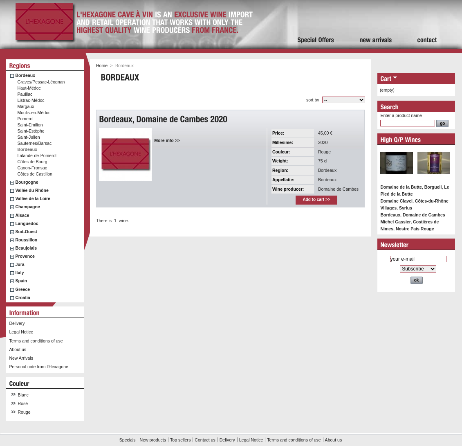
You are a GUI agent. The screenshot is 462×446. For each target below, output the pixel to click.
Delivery (17, 323)
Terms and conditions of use (36, 340)
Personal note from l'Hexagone (38, 366)
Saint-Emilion (30, 124)
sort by (312, 99)
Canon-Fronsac (32, 167)
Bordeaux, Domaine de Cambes (412, 214)
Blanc (23, 394)
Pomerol (25, 118)
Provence (25, 256)
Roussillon (26, 239)
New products (153, 439)
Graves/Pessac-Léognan (41, 81)
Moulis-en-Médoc (33, 112)
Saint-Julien (28, 137)
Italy (19, 272)
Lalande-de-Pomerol (36, 155)
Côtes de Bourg (32, 161)
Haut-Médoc (28, 88)
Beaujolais (26, 248)
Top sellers (180, 439)
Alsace (22, 215)
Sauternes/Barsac (34, 143)
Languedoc (26, 223)
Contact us (205, 439)
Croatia (22, 297)
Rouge (24, 412)
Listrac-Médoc (30, 100)
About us (17, 349)
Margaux (25, 106)
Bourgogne (26, 182)
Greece (22, 289)
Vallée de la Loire (32, 198)
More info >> (167, 140)
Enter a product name (401, 115)
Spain (21, 280)
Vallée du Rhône (31, 190)
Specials (127, 439)
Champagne (27, 206)
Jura (19, 264)
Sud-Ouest (26, 231)
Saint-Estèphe (30, 130)
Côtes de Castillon (34, 173)
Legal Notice (21, 331)
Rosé (23, 403)
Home (102, 65)
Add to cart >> (316, 199)
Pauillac (24, 94)
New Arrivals (21, 358)
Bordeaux (25, 75)
